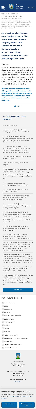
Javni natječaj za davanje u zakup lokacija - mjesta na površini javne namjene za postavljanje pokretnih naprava (16, 197)
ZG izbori (6, 306)
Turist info (7, 331)
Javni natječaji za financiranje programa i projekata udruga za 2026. (16, 190)
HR (33, 7)
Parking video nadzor (10, 348)
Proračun (7, 312)
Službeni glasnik (9, 319)
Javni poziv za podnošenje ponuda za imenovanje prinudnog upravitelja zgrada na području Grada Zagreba (17, 206)
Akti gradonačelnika (10, 303)
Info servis (14, 13)
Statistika (6, 325)
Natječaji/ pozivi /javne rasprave (11, 16)
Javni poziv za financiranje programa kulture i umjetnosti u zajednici (17, 157)
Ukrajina (6, 328)
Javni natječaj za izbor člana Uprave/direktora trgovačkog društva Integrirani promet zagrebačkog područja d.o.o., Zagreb (17, 268)
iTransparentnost (9, 322)
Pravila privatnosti (14, 396)
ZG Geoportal (8, 309)
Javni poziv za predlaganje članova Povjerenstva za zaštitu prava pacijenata (15, 184)
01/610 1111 (18, 381)
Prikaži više (18, 290)
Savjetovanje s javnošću (11, 335)
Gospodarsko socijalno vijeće (12, 344)
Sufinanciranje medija (10, 125)
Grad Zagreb (5, 13)
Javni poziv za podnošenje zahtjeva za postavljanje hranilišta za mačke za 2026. (16, 131)
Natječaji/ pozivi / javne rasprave (11, 18)
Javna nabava (8, 341)
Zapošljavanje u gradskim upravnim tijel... (16, 338)
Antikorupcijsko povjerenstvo (12, 315)
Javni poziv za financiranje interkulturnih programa (15, 163)
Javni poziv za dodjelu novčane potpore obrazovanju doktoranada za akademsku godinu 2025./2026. (16, 228)
